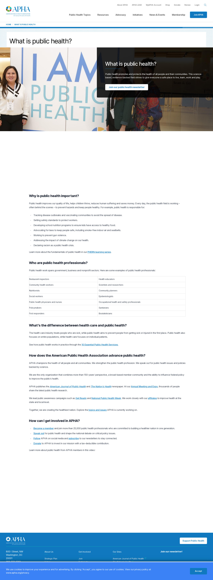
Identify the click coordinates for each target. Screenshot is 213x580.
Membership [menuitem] (178, 14)
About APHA (122, 5)
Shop (167, 5)
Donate (177, 5)
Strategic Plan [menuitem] (51, 559)
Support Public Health (193, 541)
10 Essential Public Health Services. (100, 344)
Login (197, 5)
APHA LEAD (137, 5)
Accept (198, 571)
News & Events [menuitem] (157, 14)
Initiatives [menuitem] (138, 14)
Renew (188, 5)
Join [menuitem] (80, 559)
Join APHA (198, 15)
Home (8, 25)
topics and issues (98, 410)
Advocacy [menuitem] (121, 14)
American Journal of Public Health (68, 386)
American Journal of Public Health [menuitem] (129, 559)
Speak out (38, 433)
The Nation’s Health (101, 386)
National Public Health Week (106, 398)
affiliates (152, 398)
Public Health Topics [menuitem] (79, 14)
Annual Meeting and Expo (144, 386)
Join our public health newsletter (127, 87)
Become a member (43, 428)
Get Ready (81, 398)
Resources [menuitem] (103, 14)
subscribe (74, 438)
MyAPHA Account (153, 5)
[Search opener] (205, 5)
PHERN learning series (99, 252)
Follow (36, 438)
